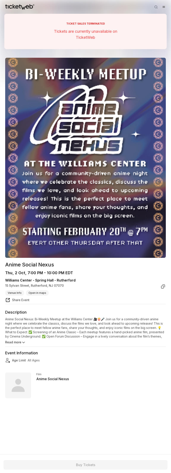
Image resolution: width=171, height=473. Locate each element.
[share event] (17, 300)
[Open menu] (164, 7)
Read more (15, 342)
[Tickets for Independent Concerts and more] (19, 6)
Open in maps (37, 292)
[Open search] (156, 7)
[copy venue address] (163, 286)
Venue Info (15, 292)
